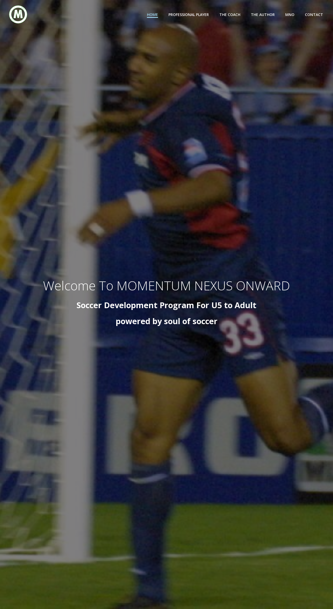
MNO (289, 14)
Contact (314, 14)
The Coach (229, 14)
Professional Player (188, 14)
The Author (263, 14)
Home (152, 14)
